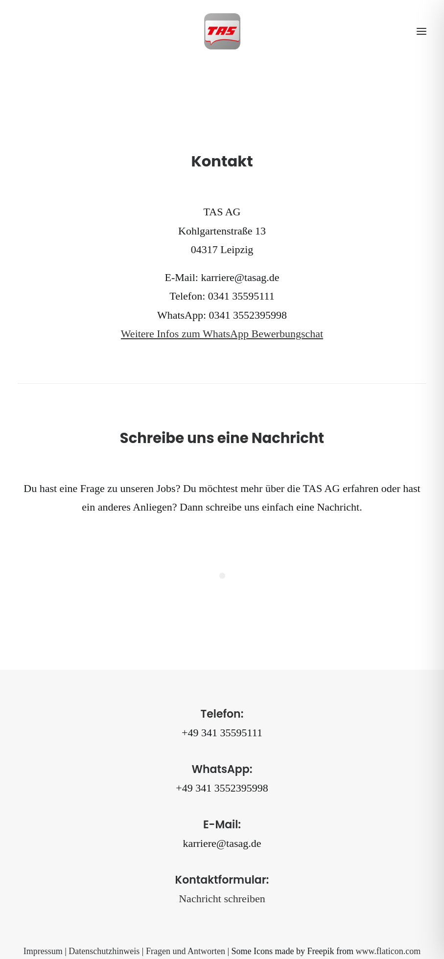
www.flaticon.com (388, 951)
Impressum (43, 951)
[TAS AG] (222, 31)
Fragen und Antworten (185, 951)
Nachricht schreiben (222, 898)
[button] (421, 31)
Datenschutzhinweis (104, 951)
